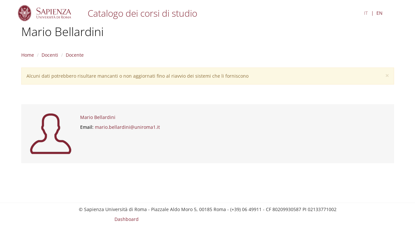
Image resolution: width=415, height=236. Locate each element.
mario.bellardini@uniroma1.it (127, 127)
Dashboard (126, 219)
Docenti (50, 55)
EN (379, 13)
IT (366, 13)
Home (27, 55)
